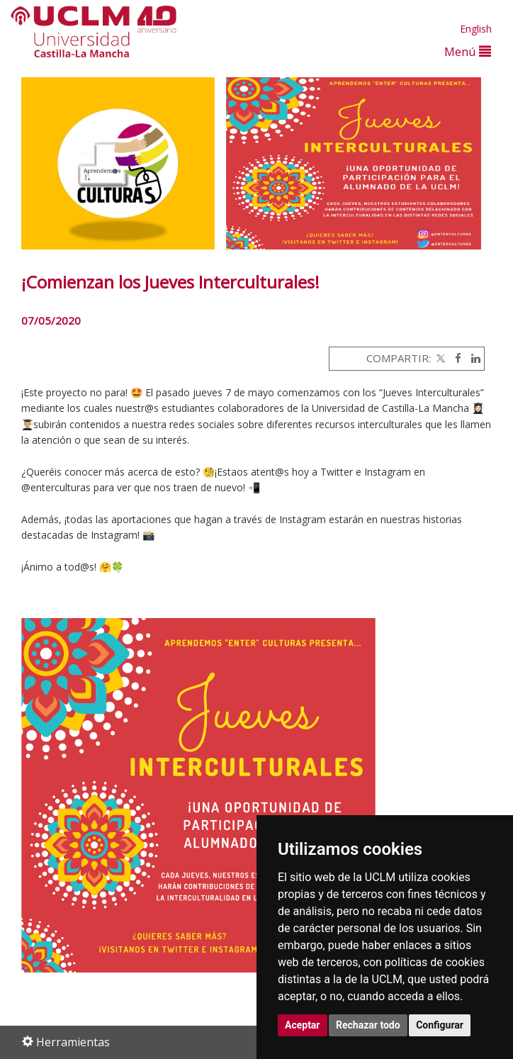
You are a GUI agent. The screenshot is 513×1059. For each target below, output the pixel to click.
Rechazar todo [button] (368, 1025)
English (476, 28)
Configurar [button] (439, 1025)
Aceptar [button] (302, 1025)
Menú (467, 51)
